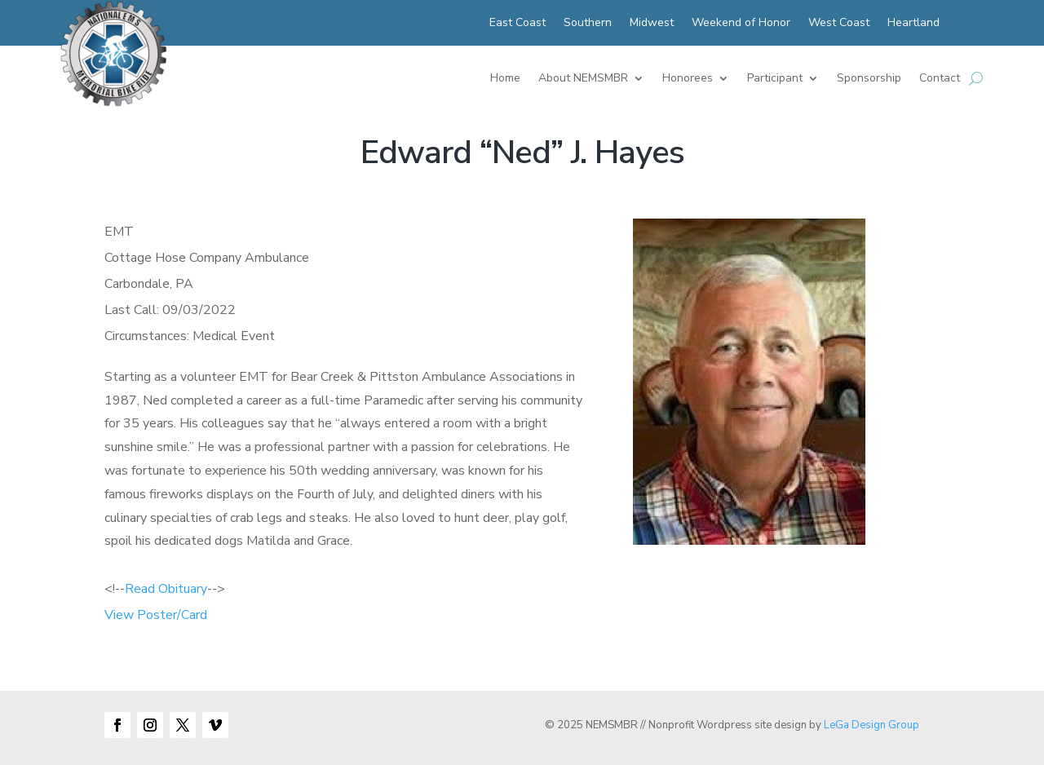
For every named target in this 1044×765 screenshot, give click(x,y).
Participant (775, 79)
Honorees (687, 79)
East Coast (517, 23)
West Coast (838, 23)
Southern (588, 23)
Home (505, 79)
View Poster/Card (155, 615)
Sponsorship (869, 79)
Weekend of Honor (741, 23)
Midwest (652, 23)
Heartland (913, 23)
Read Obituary (166, 589)
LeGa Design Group (871, 725)
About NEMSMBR (583, 79)
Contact (939, 79)
